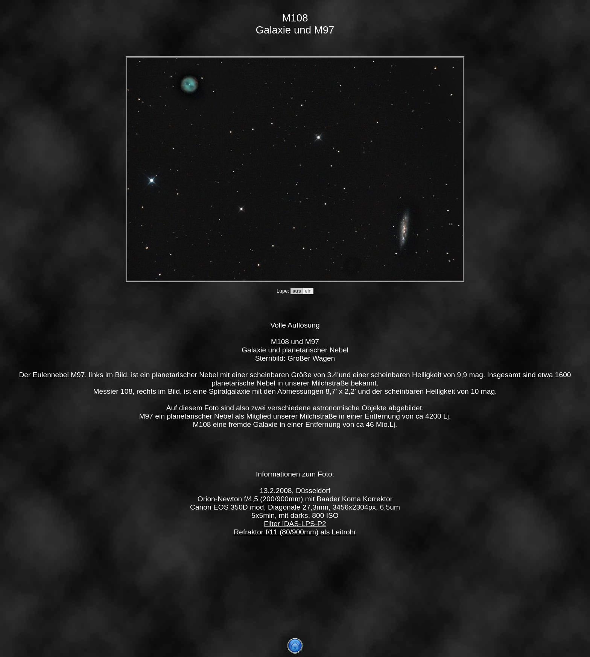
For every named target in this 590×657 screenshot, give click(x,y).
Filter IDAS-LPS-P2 (295, 524)
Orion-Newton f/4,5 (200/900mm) (250, 499)
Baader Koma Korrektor (355, 499)
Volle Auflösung (294, 325)
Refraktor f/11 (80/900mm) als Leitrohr (295, 532)
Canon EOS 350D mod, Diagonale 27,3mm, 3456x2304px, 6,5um (295, 507)
